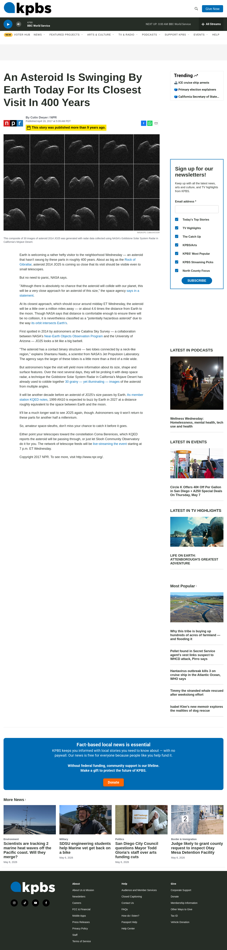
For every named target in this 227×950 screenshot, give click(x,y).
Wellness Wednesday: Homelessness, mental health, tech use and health (196, 422)
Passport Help (129, 922)
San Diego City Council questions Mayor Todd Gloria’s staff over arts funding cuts (136, 850)
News (38, 36)
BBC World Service (38, 27)
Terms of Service (81, 941)
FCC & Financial (81, 909)
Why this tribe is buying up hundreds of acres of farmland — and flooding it (195, 635)
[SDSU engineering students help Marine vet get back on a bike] (85, 819)
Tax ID (174, 915)
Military (63, 839)
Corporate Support (181, 890)
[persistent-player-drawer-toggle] (211, 26)
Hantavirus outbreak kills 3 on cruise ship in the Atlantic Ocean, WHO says (195, 675)
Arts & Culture (99, 36)
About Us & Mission (83, 890)
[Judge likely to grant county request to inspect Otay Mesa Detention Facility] (197, 819)
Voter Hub (22, 36)
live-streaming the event (110, 444)
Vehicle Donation (180, 922)
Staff (74, 934)
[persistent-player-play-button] (8, 25)
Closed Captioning (131, 896)
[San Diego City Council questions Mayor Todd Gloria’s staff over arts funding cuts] (141, 819)
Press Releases (81, 922)
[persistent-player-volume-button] (19, 26)
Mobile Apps (79, 915)
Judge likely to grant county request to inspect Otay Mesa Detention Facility (197, 848)
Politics (119, 839)
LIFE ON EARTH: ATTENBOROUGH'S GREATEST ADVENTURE (194, 559)
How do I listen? (130, 915)
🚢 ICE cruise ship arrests (191, 82)
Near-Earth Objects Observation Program (73, 336)
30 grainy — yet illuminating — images (92, 381)
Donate (113, 782)
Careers (76, 903)
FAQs (124, 909)
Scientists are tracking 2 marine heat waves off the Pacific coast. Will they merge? (27, 850)
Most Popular (184, 586)
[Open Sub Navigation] (44, 36)
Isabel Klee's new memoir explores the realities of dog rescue (196, 708)
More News (15, 799)
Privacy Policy (80, 928)
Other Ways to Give (181, 909)
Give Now (213, 9)
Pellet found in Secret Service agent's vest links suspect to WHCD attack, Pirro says (192, 655)
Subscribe (196, 280)
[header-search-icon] (196, 9)
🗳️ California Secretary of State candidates (195, 98)
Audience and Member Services (139, 890)
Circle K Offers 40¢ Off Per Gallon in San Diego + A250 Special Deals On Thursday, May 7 (196, 491)
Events (199, 36)
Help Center (128, 928)
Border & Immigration (184, 839)
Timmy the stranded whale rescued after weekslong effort (196, 692)
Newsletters (78, 896)
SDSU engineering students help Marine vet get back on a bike (85, 848)
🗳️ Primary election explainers (195, 89)
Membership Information (184, 903)
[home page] (27, 9)
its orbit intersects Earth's (49, 323)
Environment (11, 839)
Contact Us (127, 903)
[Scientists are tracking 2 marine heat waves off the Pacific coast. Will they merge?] (30, 819)
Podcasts (149, 36)
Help (216, 36)
